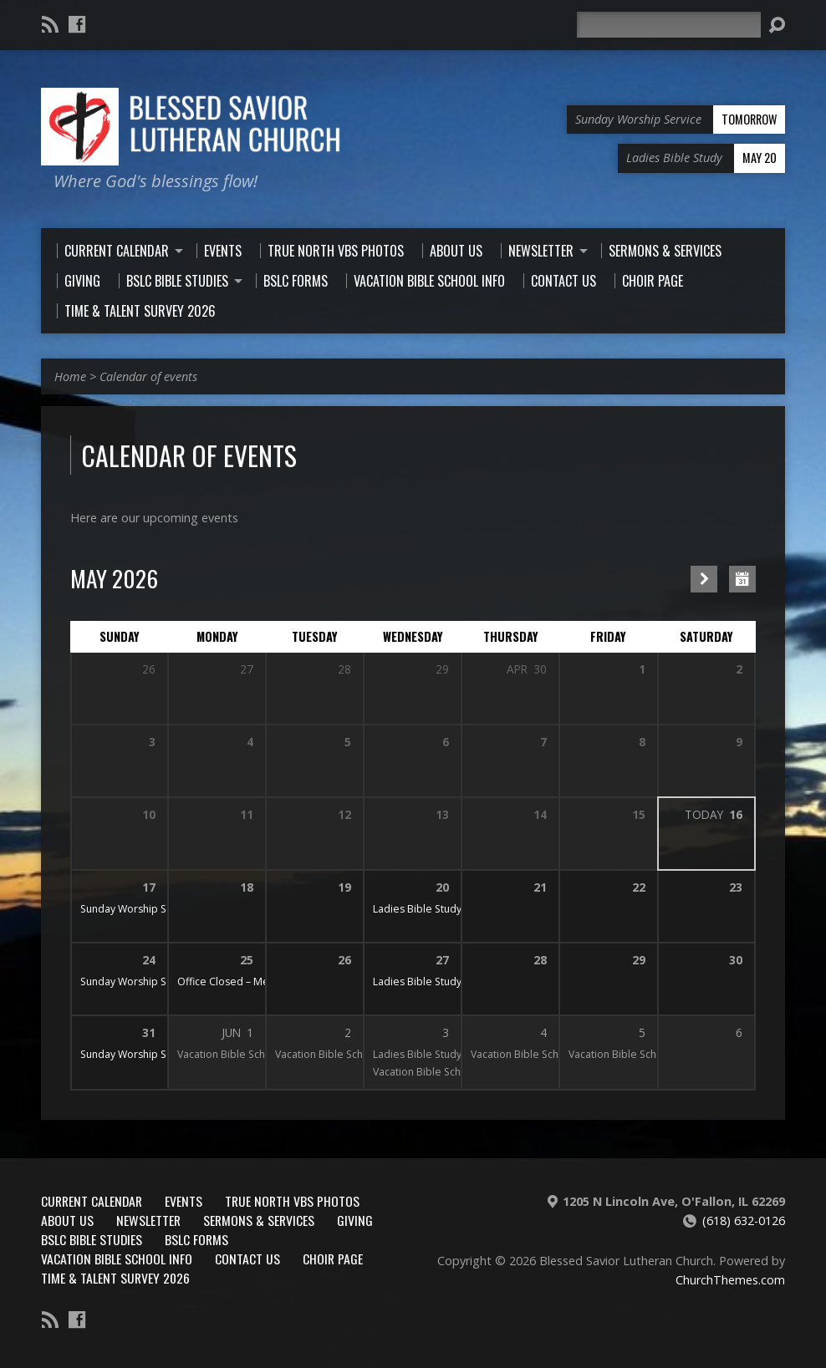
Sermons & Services (258, 1220)
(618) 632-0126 (743, 1220)
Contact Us (247, 1258)
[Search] (669, 25)
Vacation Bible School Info (116, 1258)
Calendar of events (148, 376)
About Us (67, 1220)
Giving (355, 1220)
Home (70, 376)
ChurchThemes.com (730, 1280)
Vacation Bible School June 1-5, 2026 (263, 1054)
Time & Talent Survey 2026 (115, 1278)
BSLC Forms (196, 1239)
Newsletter (148, 1220)
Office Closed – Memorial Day (249, 981)
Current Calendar (91, 1201)
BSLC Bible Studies (91, 1239)
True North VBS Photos (292, 1201)
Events (183, 1201)
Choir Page (333, 1258)
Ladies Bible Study (417, 909)
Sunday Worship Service (138, 909)
